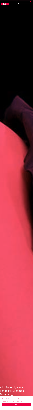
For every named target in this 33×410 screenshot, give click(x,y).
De (30, 1)
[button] (18, 4)
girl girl (4, 4)
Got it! (16, 404)
